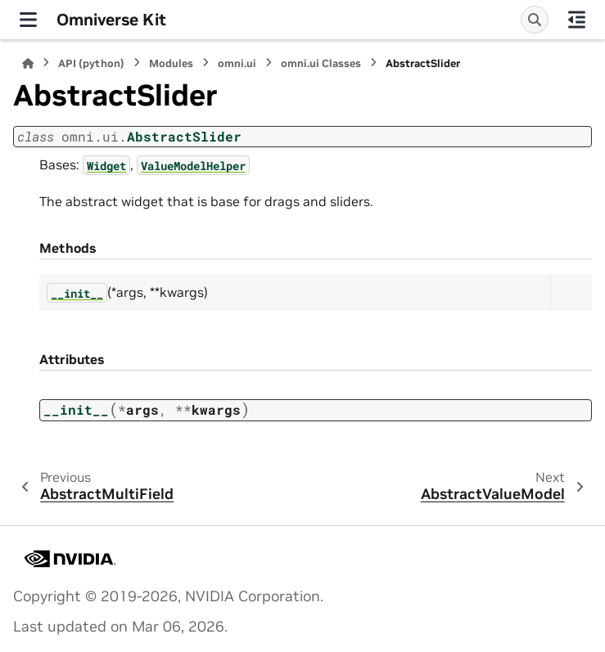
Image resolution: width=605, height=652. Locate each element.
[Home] (28, 63)
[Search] (535, 20)
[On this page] (577, 20)
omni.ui (237, 63)
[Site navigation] (28, 20)
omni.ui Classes (321, 63)
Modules (171, 63)
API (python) (91, 63)
